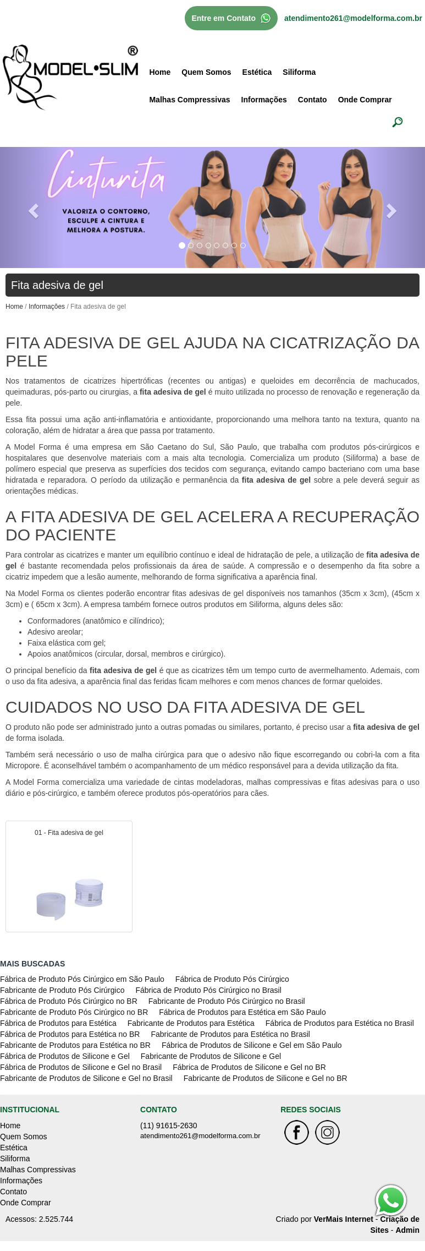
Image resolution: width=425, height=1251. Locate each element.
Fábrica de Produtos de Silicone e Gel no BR (249, 1067)
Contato (312, 99)
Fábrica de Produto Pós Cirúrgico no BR (68, 1001)
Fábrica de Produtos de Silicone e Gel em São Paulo (252, 1045)
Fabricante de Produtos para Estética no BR (75, 1045)
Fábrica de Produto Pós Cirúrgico (232, 979)
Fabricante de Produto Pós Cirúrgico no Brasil (226, 1001)
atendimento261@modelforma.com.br (353, 18)
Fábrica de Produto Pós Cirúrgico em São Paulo (82, 979)
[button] (32, 207)
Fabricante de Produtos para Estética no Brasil (230, 1034)
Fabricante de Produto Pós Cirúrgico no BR (74, 1012)
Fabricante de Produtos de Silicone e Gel (211, 1056)
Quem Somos (206, 72)
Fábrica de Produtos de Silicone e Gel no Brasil (81, 1067)
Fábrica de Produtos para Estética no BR (70, 1034)
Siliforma (299, 72)
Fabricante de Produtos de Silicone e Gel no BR (265, 1078)
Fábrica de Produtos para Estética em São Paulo (242, 1012)
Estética (257, 72)
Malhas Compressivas (189, 99)
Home (159, 72)
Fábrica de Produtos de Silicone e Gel (65, 1056)
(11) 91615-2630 (168, 1125)
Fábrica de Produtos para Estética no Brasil (340, 1023)
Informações (264, 99)
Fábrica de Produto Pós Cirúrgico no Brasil (208, 990)
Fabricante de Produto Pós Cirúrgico (62, 990)
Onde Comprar (365, 99)
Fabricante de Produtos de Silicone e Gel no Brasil (86, 1078)
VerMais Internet (343, 1219)
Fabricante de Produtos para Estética (191, 1023)
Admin (407, 1230)
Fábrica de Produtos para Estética (58, 1023)
